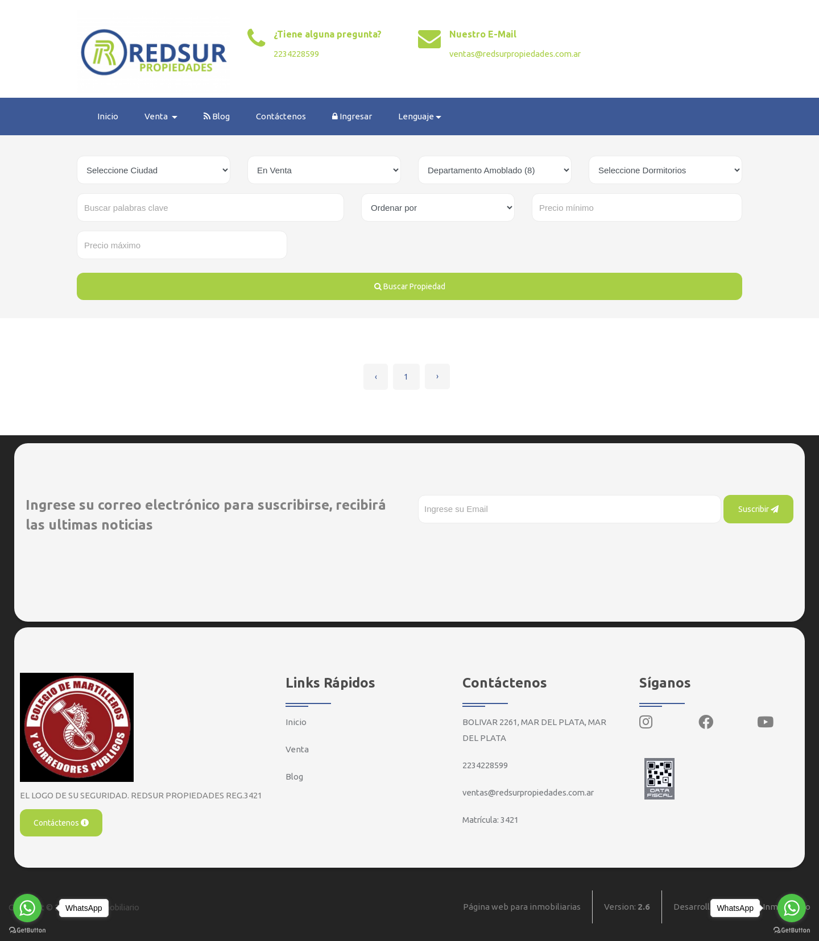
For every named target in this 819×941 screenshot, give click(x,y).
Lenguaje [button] (417, 116)
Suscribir (758, 508)
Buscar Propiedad (409, 286)
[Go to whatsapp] (791, 908)
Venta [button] (157, 116)
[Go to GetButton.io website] (792, 929)
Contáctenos (282, 116)
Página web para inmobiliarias (522, 906)
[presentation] (504, 545)
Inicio (108, 116)
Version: (627, 906)
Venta (297, 748)
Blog (217, 116)
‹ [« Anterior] (375, 376)
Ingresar (353, 116)
